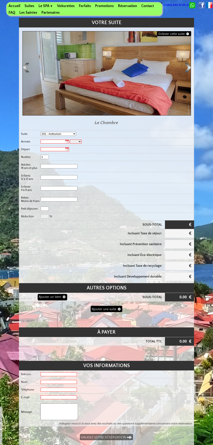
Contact (147, 6)
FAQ (12, 13)
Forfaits (85, 6)
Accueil (14, 6)
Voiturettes (66, 6)
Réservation (127, 6)
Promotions (104, 6)
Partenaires (50, 13)
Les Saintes (28, 13)
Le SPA (45, 6)
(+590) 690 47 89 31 (174, 5)
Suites (29, 6)
